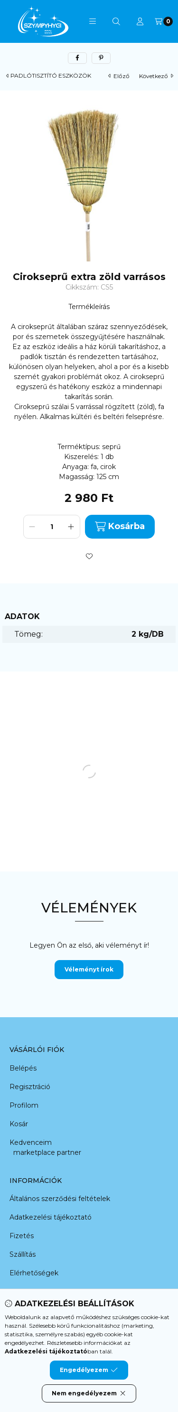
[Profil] (140, 21)
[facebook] (77, 58)
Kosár (18, 1124)
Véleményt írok (89, 969)
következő (156, 76)
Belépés (23, 1068)
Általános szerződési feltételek (59, 1198)
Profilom (23, 1105)
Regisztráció (29, 1086)
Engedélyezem (89, 1370)
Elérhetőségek (33, 1273)
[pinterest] (101, 58)
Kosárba (120, 526)
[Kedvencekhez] (89, 556)
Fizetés (21, 1236)
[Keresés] (116, 21)
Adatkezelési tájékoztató (50, 1217)
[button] (92, 21)
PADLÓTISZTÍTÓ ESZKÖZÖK (50, 75)
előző (119, 76)
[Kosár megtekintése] (163, 21)
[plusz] (71, 526)
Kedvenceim (30, 1142)
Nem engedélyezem (89, 1393)
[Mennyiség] (52, 526)
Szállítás (22, 1254)
